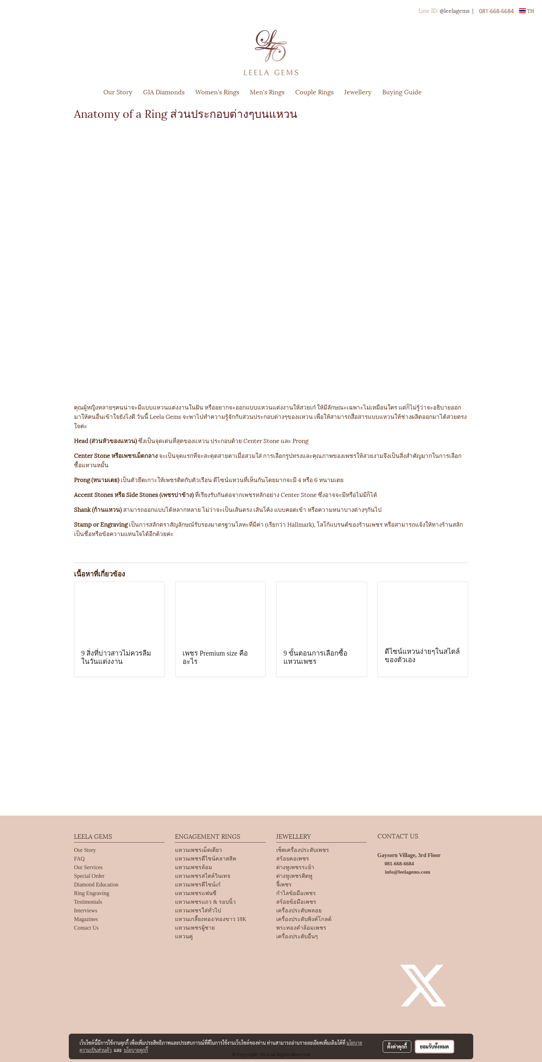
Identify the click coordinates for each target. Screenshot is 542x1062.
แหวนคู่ (184, 936)
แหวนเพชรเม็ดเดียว (198, 850)
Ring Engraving (91, 893)
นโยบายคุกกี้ (136, 1050)
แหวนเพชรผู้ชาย (195, 928)
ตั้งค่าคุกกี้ (397, 1046)
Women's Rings (217, 91)
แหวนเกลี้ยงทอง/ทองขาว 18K (210, 919)
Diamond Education (96, 884)
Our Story (117, 91)
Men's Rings (267, 91)
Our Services (88, 867)
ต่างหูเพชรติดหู (294, 876)
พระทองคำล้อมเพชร (301, 928)
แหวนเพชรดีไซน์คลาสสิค (205, 859)
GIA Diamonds (164, 91)
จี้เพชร (284, 884)
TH (526, 10)
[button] (437, 91)
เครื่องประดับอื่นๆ (297, 936)
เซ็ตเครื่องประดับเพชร (302, 850)
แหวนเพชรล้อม (193, 867)
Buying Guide (402, 91)
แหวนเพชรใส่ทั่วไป (198, 910)
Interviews (85, 910)
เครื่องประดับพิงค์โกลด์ (303, 919)
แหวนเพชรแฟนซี (195, 893)
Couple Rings (314, 91)
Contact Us (86, 928)
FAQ (79, 859)
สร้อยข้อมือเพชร (296, 902)
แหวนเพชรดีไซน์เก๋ (198, 884)
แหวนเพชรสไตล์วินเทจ (202, 876)
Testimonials (88, 902)
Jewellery (358, 91)
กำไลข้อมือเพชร (296, 893)
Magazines (86, 919)
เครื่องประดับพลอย (298, 910)
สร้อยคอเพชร (292, 859)
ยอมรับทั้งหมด (434, 1046)
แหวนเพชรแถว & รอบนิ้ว (205, 902)
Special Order (89, 876)
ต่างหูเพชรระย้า (295, 867)
